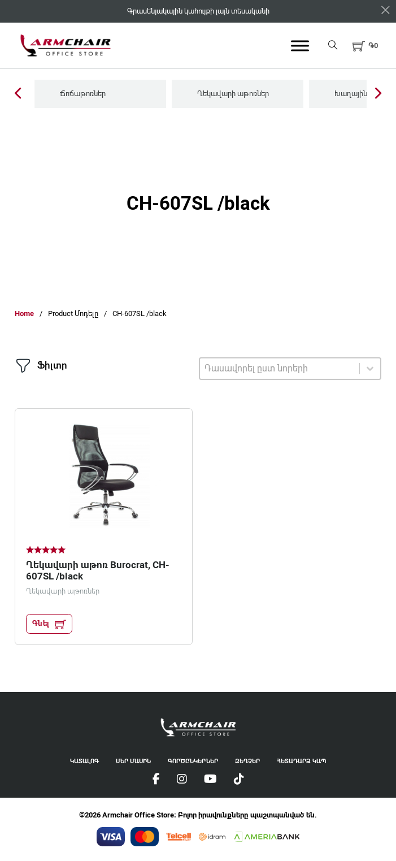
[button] (365, 46)
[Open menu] (300, 45)
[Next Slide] (378, 94)
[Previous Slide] (18, 94)
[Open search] (333, 45)
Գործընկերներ (193, 761)
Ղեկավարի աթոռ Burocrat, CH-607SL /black (97, 570)
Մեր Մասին (133, 761)
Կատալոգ (84, 761)
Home (24, 313)
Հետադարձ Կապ (301, 761)
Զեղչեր (247, 761)
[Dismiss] (385, 10)
